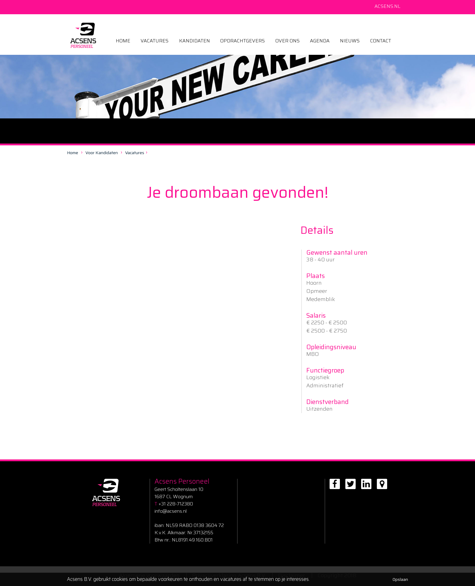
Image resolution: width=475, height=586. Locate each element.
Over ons (287, 41)
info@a (162, 511)
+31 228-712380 (173, 504)
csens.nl (178, 511)
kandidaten (194, 41)
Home (123, 41)
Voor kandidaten (101, 152)
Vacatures (154, 41)
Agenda (320, 41)
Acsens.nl (387, 6)
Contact (380, 41)
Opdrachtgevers (242, 41)
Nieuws (350, 41)
